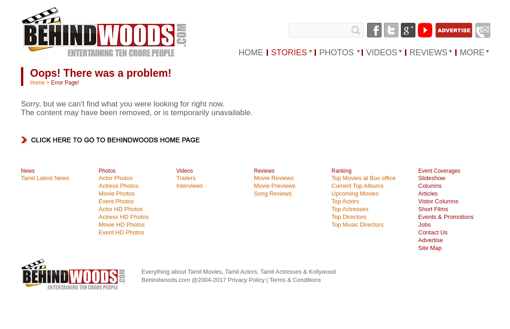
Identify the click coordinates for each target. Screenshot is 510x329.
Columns (430, 185)
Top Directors (349, 216)
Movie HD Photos (122, 224)
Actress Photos (118, 185)
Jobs (424, 224)
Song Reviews (273, 193)
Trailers (186, 178)
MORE (472, 52)
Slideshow (431, 178)
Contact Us (432, 232)
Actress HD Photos (124, 216)
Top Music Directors (357, 224)
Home (37, 83)
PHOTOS (336, 52)
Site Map (430, 247)
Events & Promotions (445, 216)
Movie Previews (274, 185)
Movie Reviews (274, 178)
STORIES (289, 52)
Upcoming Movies (355, 193)
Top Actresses (349, 209)
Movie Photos (117, 193)
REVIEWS (428, 52)
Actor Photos (115, 178)
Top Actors (345, 201)
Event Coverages (439, 171)
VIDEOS (381, 52)
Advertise (430, 240)
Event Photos (116, 201)
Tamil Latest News (45, 178)
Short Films (433, 209)
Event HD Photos (121, 232)
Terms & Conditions (295, 279)
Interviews (189, 185)
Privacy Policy (247, 279)
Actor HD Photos (121, 209)
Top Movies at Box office (363, 178)
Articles (428, 193)
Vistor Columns (438, 201)
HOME (251, 52)
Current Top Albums (357, 185)
